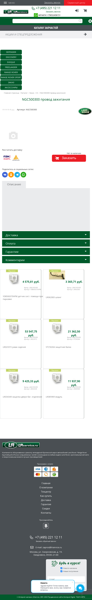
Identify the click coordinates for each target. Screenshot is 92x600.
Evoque (11, 62)
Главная (46, 483)
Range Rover (11, 72)
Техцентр (46, 491)
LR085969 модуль (54, 396)
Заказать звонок (52, 2)
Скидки (46, 508)
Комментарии (46, 260)
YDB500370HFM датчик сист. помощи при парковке (23, 297)
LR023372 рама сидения (14, 347)
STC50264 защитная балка (58, 347)
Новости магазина (70, 568)
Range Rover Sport (11, 77)
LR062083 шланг (53, 297)
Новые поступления (70, 571)
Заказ (11, 82)
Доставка (46, 235)
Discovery (11, 57)
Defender (11, 52)
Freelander (11, 67)
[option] (24, 135)
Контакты (46, 512)
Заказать (69, 157)
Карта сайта (80, 597)
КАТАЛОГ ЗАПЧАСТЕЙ (46, 28)
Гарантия (46, 504)
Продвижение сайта (55, 597)
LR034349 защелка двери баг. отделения (22, 396)
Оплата (46, 243)
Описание (14, 184)
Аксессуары (11, 87)
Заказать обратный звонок (46, 541)
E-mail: (49, 547)
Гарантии (46, 252)
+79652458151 (53, 15)
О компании (46, 487)
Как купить (46, 495)
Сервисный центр (76, 2)
